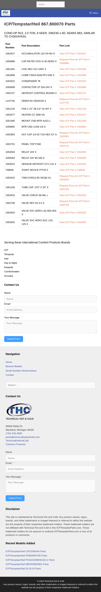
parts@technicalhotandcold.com (23, 437)
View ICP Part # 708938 (72, 170)
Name (7, 293)
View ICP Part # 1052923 (73, 212)
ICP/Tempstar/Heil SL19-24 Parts (23, 568)
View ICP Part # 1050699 (73, 87)
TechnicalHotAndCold (17, 440)
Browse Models (14, 366)
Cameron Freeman (16, 444)
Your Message (11, 317)
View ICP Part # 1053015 (73, 164)
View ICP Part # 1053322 (73, 81)
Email (7, 304)
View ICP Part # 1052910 (73, 195)
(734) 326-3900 (14, 433)
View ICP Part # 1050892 (73, 126)
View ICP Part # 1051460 (73, 121)
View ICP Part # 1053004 (73, 152)
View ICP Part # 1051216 (73, 108)
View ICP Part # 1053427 (73, 53)
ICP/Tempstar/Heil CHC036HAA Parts (26, 551)
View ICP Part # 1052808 (73, 75)
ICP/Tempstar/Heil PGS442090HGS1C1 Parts (30, 560)
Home (9, 362)
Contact (10, 375)
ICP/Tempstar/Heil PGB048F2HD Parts (26, 555)
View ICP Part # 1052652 (73, 222)
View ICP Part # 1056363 (73, 158)
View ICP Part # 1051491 (73, 69)
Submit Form (13, 339)
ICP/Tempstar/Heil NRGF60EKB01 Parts (27, 564)
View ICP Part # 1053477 (73, 114)
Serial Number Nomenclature (21, 370)
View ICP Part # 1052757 (73, 93)
